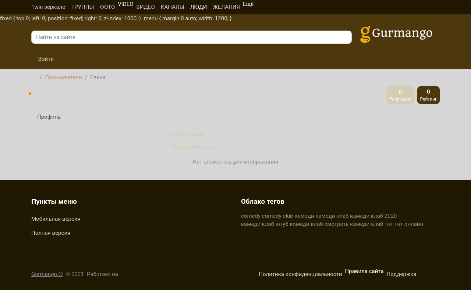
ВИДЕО (146, 7)
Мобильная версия (56, 219)
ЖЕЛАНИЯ (226, 7)
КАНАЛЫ (172, 7)
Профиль (49, 116)
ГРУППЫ (82, 7)
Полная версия (50, 233)
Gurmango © (47, 274)
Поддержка (402, 274)
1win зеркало (48, 7)
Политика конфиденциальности (300, 274)
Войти (42, 59)
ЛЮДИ (198, 7)
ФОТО (107, 7)
